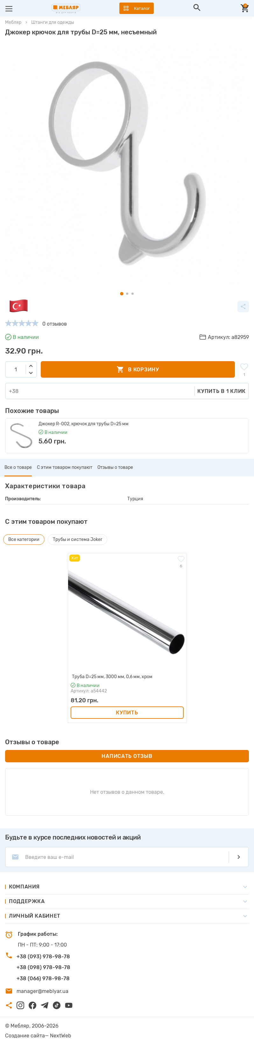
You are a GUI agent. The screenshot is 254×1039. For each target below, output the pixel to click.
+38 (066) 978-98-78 (43, 978)
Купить (127, 713)
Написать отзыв (127, 756)
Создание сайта (25, 1036)
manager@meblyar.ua (42, 991)
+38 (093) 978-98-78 (43, 957)
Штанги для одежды (52, 22)
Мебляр (13, 22)
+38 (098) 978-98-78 (43, 967)
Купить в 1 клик (221, 391)
